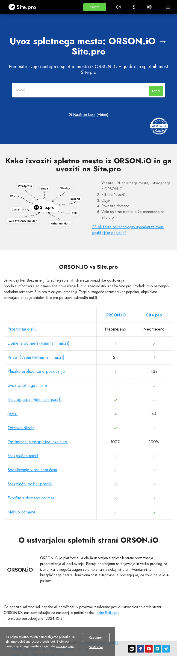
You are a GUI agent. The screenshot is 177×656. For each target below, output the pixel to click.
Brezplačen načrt (23, 456)
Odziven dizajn (21, 428)
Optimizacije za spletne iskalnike (38, 442)
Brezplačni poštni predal (30, 484)
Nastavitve (96, 647)
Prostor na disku (22, 329)
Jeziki (13, 414)
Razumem (95, 637)
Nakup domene (21, 512)
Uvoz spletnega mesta (27, 386)
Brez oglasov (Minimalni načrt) (35, 400)
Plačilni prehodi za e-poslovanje (36, 371)
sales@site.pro (108, 612)
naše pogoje (65, 646)
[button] (94, 7)
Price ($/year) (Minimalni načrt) (36, 357)
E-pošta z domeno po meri (32, 498)
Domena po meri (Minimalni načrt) (38, 343)
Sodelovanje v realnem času (32, 470)
